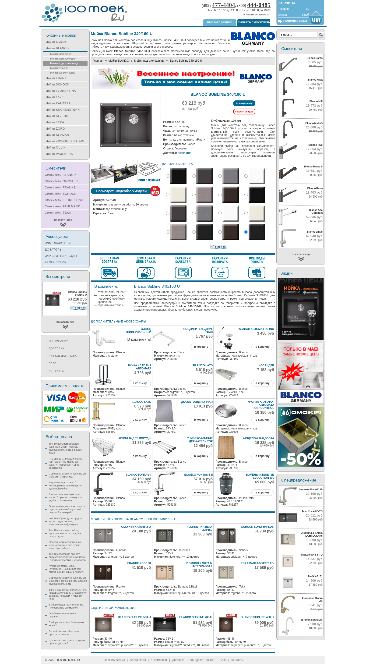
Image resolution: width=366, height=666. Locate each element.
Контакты (56, 370)
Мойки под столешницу (149, 60)
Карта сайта (138, 660)
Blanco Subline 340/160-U (77, 293)
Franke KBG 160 (139, 563)
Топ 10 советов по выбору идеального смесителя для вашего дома (65, 533)
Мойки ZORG (55, 128)
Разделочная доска (258, 438)
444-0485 (259, 5)
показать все (63, 220)
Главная (98, 60)
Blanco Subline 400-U (257, 617)
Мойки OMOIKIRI (58, 42)
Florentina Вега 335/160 (199, 528)
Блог (52, 363)
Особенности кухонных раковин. (62, 615)
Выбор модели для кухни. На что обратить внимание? (66, 606)
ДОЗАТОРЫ (54, 249)
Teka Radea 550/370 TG (257, 563)
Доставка (56, 348)
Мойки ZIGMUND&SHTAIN (65, 141)
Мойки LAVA (55, 97)
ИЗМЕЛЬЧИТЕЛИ (58, 243)
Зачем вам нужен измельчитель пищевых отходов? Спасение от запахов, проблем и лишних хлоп (68, 594)
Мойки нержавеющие (63, 58)
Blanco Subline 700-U (195, 617)
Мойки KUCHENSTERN (63, 109)
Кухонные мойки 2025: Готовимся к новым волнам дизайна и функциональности (66, 568)
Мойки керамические (62, 72)
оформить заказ (295, 20)
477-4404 (223, 5)
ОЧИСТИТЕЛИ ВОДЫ (61, 256)
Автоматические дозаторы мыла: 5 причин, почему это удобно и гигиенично (65, 497)
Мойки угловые (59, 68)
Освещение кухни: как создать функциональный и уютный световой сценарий (67, 509)
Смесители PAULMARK (62, 206)
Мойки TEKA (55, 122)
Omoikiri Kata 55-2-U (136, 526)
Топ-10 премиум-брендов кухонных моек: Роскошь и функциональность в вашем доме (65, 448)
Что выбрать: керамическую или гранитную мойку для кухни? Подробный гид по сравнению (65, 463)
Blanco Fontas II (138, 474)
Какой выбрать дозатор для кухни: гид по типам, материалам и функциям (65, 521)
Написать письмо (113, 660)
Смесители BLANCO (60, 175)
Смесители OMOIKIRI (61, 181)
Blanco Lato (203, 365)
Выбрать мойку (219, 22)
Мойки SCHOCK (57, 84)
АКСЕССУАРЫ (56, 262)
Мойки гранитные (60, 54)
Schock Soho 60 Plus (257, 526)
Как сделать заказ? (64, 355)
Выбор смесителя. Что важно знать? (66, 624)
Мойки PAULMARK (59, 154)
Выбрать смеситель (254, 22)
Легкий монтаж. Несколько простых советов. (64, 633)
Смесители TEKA (58, 212)
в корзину (201, 346)
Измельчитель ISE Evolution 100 (260, 476)
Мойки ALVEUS (57, 116)
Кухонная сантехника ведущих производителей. (67, 642)
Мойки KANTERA (58, 103)
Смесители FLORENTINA (64, 200)
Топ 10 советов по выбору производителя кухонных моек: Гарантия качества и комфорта (67, 557)
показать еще (301, 254)
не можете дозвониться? (257, 14)
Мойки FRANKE (57, 78)
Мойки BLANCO (119, 60)
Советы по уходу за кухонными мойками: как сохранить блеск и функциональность (68, 580)
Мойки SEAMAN (57, 135)
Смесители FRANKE (60, 187)
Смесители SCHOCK (61, 193)
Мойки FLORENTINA (61, 90)
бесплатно (184, 153)
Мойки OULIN (56, 147)
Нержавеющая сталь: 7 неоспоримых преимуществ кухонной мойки (65, 485)
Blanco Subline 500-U (134, 617)
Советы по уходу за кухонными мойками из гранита (67, 475)
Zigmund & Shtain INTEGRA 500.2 (199, 565)
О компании (59, 341)
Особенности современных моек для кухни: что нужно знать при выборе (65, 545)
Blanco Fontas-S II (198, 474)
